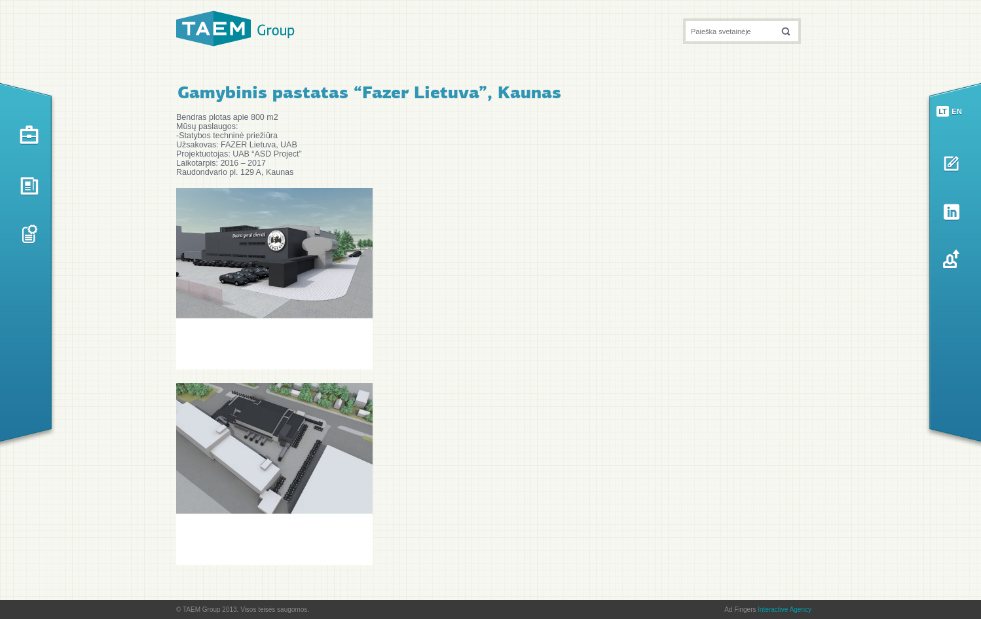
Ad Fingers (767, 609)
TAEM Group (235, 28)
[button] (785, 31)
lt (942, 111)
